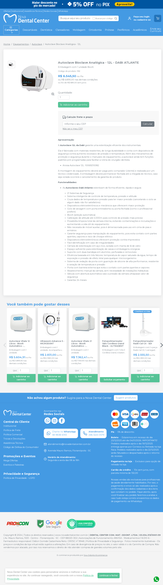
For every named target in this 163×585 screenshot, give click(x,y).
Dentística (46, 30)
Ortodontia (95, 30)
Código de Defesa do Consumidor (21, 447)
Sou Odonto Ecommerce (95, 555)
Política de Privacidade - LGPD (19, 478)
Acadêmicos (140, 30)
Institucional (17, 11)
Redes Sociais (50, 11)
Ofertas (6, 11)
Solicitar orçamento (114, 379)
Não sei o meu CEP (73, 128)
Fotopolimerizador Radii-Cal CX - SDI (143, 342)
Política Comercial (12, 434)
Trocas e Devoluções (14, 438)
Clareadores (62, 30)
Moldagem (79, 30)
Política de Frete (12, 430)
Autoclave (37, 44)
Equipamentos (21, 44)
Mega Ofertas (10, 460)
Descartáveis (30, 30)
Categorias (11, 30)
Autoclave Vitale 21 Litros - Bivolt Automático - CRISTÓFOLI (81, 343)
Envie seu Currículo (155, 29)
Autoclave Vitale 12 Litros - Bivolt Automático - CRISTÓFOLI (19, 343)
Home (6, 44)
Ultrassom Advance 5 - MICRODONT (52, 342)
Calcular (148, 124)
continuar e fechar (108, 575)
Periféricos (123, 30)
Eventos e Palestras (13, 465)
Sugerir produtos (126, 397)
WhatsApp (63, 11)
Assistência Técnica (33, 11)
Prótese (109, 30)
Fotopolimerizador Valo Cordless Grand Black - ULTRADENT (113, 343)
